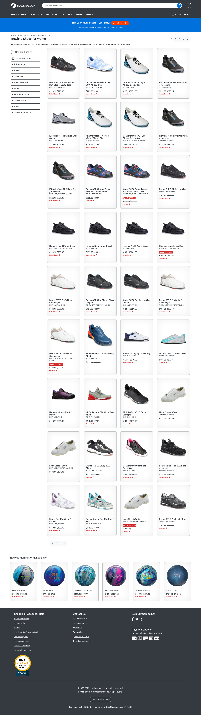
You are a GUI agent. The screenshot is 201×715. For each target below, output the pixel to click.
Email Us (77, 628)
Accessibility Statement (22, 650)
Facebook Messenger (81, 641)
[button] (15, 14)
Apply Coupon (120, 23)
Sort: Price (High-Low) (22, 52)
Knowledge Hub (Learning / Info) (26, 632)
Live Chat (78, 632)
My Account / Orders (21, 619)
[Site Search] (179, 5)
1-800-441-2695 (80, 619)
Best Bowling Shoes (21, 641)
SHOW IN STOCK (24, 59)
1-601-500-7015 (82, 623)
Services (17, 628)
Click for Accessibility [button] (22, 646)
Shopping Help (19, 623)
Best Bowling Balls (21, 637)
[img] (156, 638)
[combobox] (110, 5)
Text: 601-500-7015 (81, 637)
